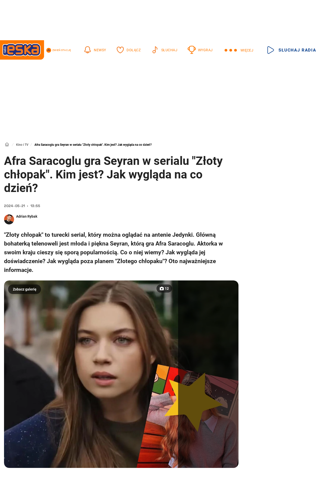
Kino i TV (22, 145)
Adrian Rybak (26, 216)
